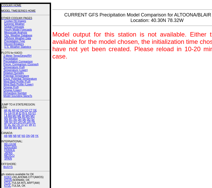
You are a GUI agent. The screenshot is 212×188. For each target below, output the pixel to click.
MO (32, 116)
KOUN (8, 180)
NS (23, 135)
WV (15, 127)
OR (29, 121)
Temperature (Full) (14, 67)
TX (22, 124)
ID (20, 113)
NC (15, 119)
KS (30, 113)
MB (10, 135)
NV (11, 121)
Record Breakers (14, 44)
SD (14, 124)
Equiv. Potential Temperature (20, 78)
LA (5, 116)
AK (6, 110)
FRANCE (9, 150)
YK (36, 135)
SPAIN (8, 158)
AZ (17, 110)
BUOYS (8, 167)
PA (33, 121)
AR (13, 110)
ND (19, 119)
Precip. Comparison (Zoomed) (20, 64)
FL (5, 113)
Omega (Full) (11, 87)
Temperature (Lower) (15, 70)
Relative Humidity (13, 73)
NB (14, 135)
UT (26, 124)
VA (30, 124)
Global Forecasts (14, 26)
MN (28, 116)
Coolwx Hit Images (15, 21)
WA (6, 127)
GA (10, 113)
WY (20, 127)
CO (26, 110)
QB (32, 135)
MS (6, 119)
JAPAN (8, 152)
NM (6, 121)
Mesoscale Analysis (15, 32)
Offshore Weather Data (17, 38)
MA (10, 116)
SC (9, 124)
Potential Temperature (16, 75)
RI (5, 124)
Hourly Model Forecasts (18, 29)
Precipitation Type (14, 41)
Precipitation (10, 58)
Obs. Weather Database (18, 35)
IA (17, 113)
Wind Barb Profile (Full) (16, 81)
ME (19, 116)
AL (9, 110)
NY (15, 121)
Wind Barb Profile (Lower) (18, 84)
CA (22, 110)
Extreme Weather (14, 23)
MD (15, 116)
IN (23, 113)
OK (24, 121)
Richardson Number (15, 93)
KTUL (7, 182)
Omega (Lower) (12, 90)
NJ (32, 119)
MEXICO (9, 155)
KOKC (8, 177)
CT (30, 110)
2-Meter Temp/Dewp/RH (17, 55)
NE (24, 119)
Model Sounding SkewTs (17, 96)
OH (20, 121)
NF (19, 135)
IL (26, 113)
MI (23, 116)
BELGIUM (10, 144)
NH (28, 119)
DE (35, 110)
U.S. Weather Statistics (17, 46)
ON (28, 135)
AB (6, 135)
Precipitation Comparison (18, 61)
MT (11, 119)
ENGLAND (10, 147)
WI (10, 127)
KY (34, 113)
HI (13, 113)
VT (34, 124)
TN (18, 124)
